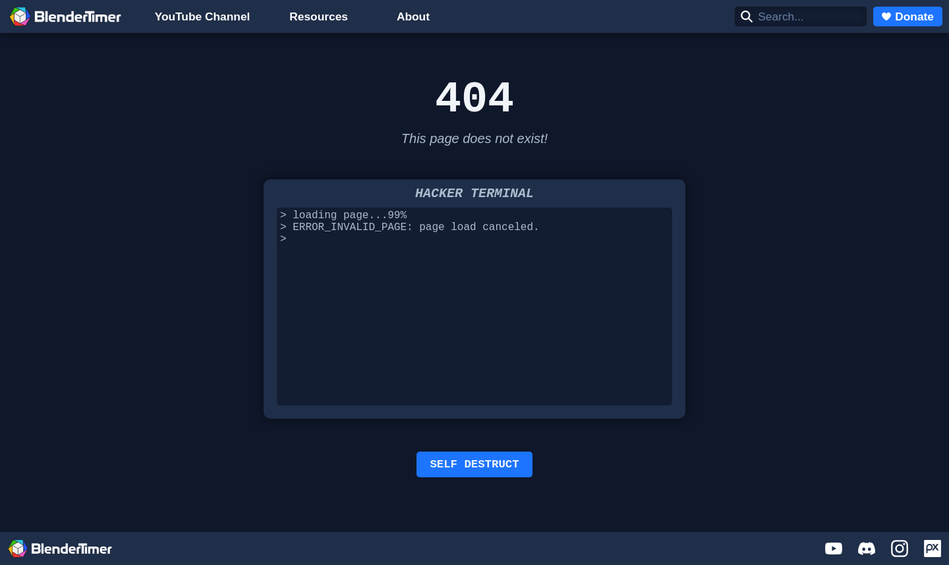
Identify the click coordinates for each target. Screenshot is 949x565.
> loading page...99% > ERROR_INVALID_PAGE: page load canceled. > (474, 311)
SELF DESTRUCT (474, 471)
